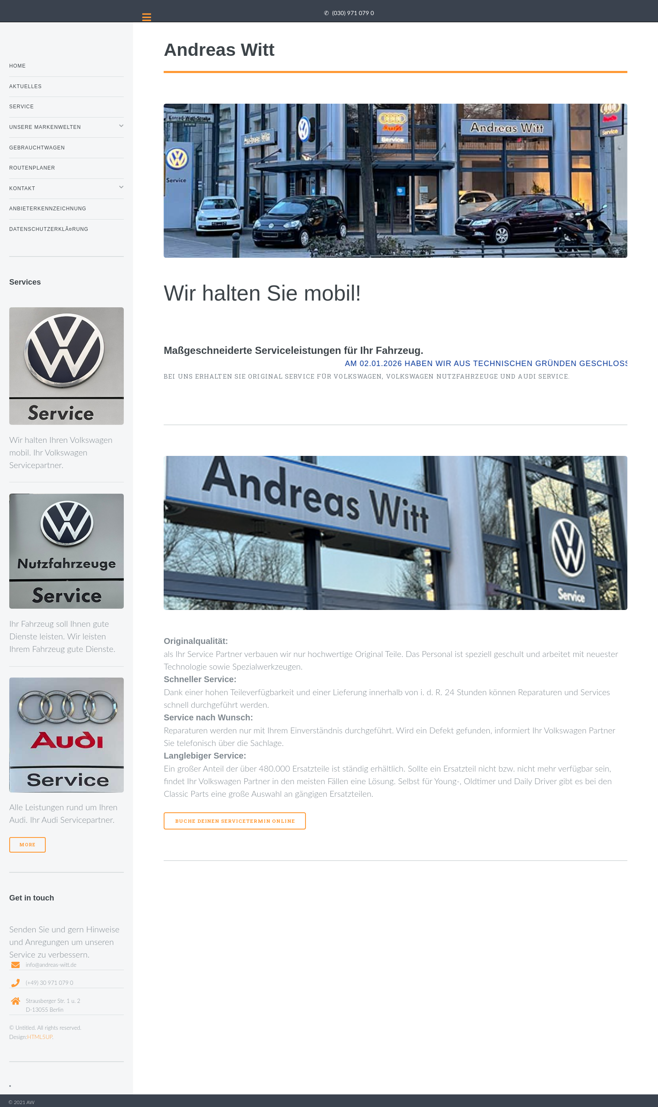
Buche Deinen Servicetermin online (235, 821)
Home (17, 66)
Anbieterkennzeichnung (47, 209)
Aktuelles (25, 86)
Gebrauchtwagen (37, 148)
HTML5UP (39, 1037)
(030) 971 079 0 (353, 12)
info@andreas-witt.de (51, 964)
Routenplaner (32, 168)
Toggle (147, 17)
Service (21, 107)
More (27, 845)
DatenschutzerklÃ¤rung (49, 229)
